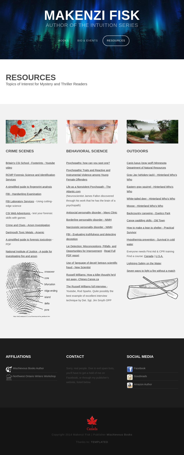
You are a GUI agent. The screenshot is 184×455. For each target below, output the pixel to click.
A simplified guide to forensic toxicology (29, 239)
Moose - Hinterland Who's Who (145, 205)
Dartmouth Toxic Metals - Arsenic (25, 232)
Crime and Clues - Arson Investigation (28, 225)
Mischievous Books (119, 434)
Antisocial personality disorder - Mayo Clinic (91, 212)
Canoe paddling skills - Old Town (146, 220)
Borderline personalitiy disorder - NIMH (89, 219)
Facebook (139, 368)
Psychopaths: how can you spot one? (88, 163)
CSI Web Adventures (18, 213)
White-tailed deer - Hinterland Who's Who (151, 198)
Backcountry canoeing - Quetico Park (148, 213)
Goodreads (140, 376)
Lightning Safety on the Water (144, 263)
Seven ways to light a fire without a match (151, 270)
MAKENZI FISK (92, 15)
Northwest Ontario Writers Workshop (34, 376)
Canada (148, 256)
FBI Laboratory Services (20, 201)
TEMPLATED (99, 442)
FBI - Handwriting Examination (23, 194)
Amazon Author (143, 384)
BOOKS (64, 40)
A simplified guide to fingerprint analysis (29, 186)
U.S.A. (159, 256)
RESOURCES (116, 40)
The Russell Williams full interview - (87, 286)
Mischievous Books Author (28, 368)
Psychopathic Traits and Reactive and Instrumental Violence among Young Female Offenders (88, 175)
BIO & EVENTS (87, 40)
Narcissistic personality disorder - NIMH (89, 227)
